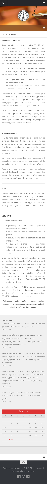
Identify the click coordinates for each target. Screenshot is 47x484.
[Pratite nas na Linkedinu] (28, 477)
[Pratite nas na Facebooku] (19, 477)
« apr (11, 439)
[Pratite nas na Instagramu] (23, 477)
